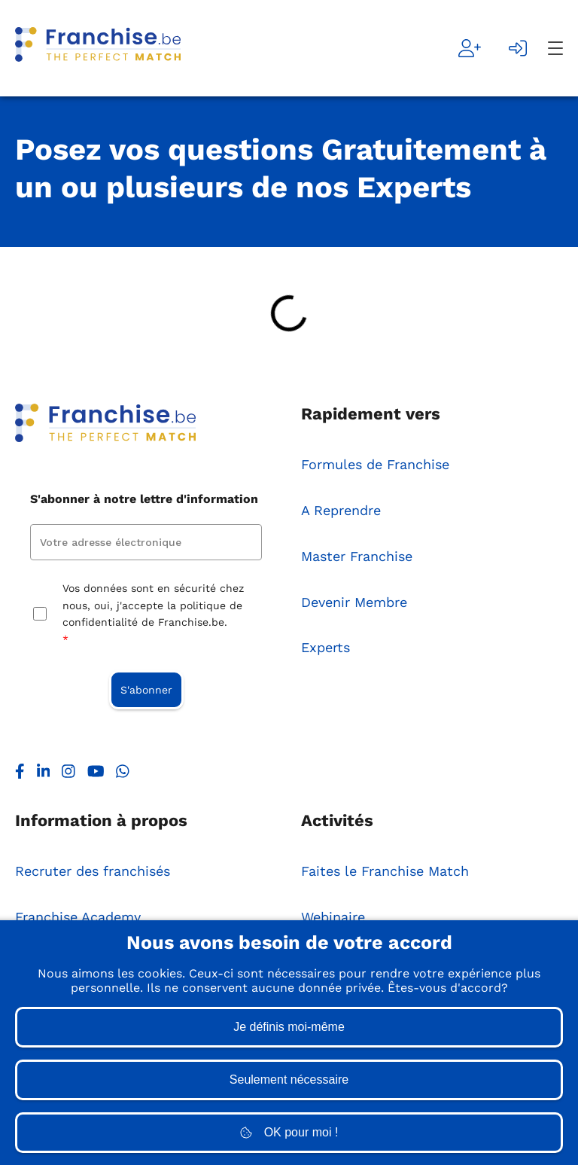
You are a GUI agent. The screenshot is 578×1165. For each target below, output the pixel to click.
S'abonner (146, 690)
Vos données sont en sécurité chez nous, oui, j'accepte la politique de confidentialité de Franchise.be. (153, 615)
